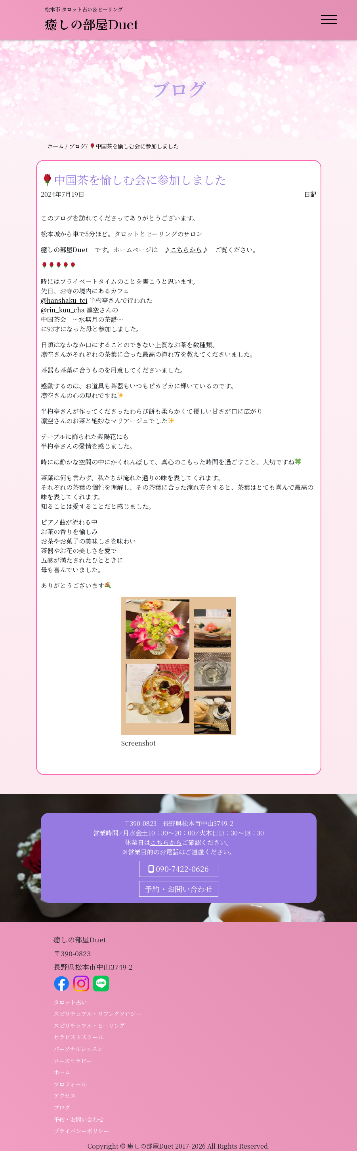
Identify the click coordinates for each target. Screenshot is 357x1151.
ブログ (61, 1107)
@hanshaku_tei (64, 300)
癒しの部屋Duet (92, 24)
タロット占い (70, 1002)
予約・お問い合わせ (178, 888)
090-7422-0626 (178, 868)
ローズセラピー (72, 1060)
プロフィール (69, 1084)
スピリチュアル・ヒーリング (89, 1025)
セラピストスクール (78, 1037)
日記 (310, 194)
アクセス (64, 1095)
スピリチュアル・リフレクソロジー (97, 1013)
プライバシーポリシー (81, 1130)
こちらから (186, 249)
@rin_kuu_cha (63, 309)
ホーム (56, 146)
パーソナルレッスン (78, 1048)
